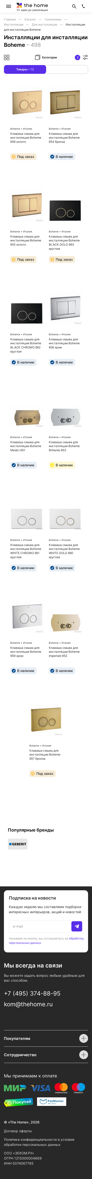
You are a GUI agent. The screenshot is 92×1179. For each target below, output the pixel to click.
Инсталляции (14, 24)
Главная (10, 19)
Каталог (31, 19)
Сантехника (53, 19)
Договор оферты (18, 1131)
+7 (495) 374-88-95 (32, 993)
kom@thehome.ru (28, 1004)
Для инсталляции (45, 24)
